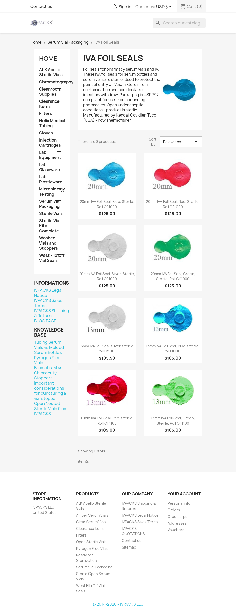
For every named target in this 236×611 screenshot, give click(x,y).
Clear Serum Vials (91, 521)
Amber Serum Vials (92, 515)
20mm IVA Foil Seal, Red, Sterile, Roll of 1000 (173, 204)
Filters (45, 113)
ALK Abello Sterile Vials (51, 72)
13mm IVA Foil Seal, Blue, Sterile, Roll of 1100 (173, 348)
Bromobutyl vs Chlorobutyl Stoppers (48, 373)
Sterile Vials (51, 213)
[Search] (179, 23)
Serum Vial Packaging (49, 204)
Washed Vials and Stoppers (48, 243)
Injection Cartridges (50, 142)
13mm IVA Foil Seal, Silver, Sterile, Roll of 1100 (107, 348)
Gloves (46, 133)
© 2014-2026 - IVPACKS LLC (118, 604)
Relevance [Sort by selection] (181, 142)
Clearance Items (49, 104)
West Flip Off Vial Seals (52, 258)
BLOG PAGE (45, 321)
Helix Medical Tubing (52, 123)
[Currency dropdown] (164, 7)
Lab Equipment (50, 155)
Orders (174, 509)
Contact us (41, 6)
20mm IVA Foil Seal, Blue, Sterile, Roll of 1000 (107, 204)
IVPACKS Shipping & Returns (51, 313)
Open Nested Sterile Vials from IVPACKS (50, 408)
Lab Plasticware (50, 179)
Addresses (177, 523)
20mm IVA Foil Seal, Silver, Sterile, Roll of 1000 (107, 276)
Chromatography (52, 82)
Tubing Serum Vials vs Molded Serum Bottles (49, 347)
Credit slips (177, 516)
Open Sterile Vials (91, 541)
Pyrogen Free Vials (47, 360)
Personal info (179, 503)
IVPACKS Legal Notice (48, 292)
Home (48, 58)
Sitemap (129, 547)
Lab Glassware (49, 167)
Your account (184, 494)
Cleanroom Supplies (50, 91)
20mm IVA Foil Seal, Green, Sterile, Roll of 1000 (173, 276)
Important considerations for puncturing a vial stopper (50, 390)
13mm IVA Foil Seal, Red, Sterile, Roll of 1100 (107, 421)
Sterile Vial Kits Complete (49, 226)
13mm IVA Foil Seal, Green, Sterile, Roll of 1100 (173, 421)
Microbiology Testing (52, 191)
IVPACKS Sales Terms (48, 303)
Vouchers (176, 529)
